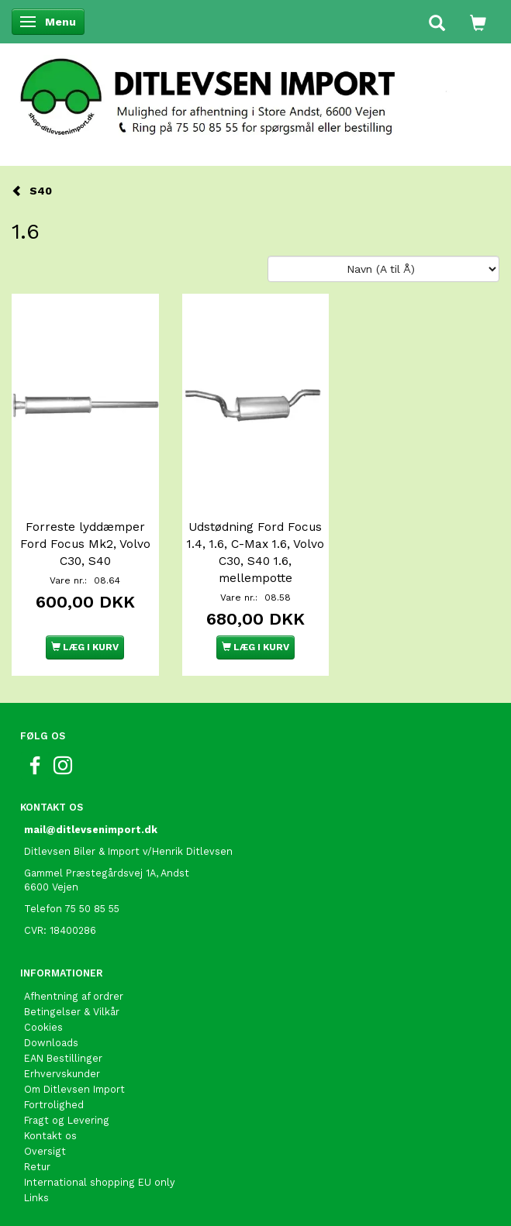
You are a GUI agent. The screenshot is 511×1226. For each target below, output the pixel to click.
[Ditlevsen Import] (255, 92)
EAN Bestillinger (63, 1058)
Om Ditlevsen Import (74, 1089)
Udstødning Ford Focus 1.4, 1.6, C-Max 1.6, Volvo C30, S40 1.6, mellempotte (255, 552)
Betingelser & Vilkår (71, 1012)
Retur (37, 1167)
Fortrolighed (54, 1105)
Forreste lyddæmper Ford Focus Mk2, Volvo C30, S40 (85, 544)
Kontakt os (50, 1136)
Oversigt (45, 1151)
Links (36, 1198)
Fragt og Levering (66, 1120)
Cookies (43, 1027)
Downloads (51, 1043)
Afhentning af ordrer (73, 996)
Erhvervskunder (62, 1074)
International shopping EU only (99, 1182)
